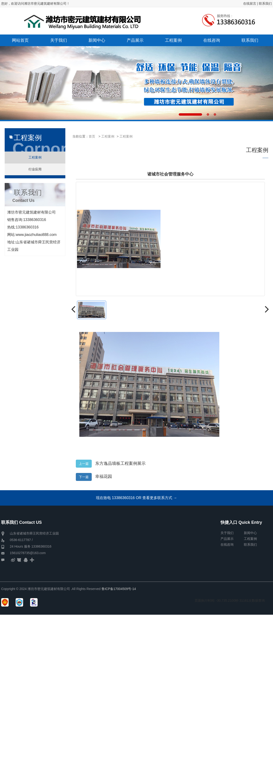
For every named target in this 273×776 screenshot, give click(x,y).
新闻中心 (250, 533)
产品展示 (227, 539)
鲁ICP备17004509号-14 (119, 589)
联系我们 (265, 3)
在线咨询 (227, 544)
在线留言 (249, 3)
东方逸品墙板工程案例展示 (120, 463)
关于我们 (227, 533)
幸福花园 (103, 476)
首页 (92, 136)
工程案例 (107, 136)
